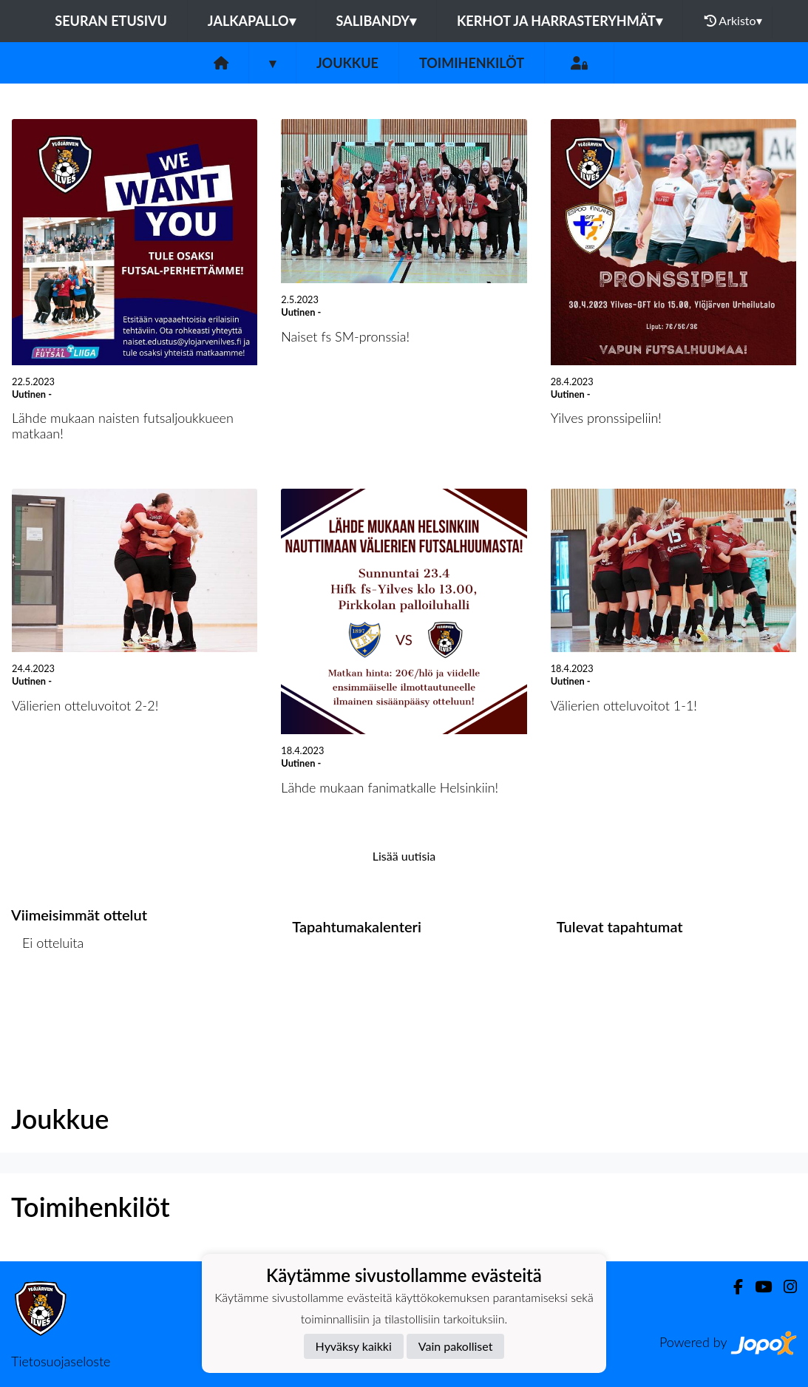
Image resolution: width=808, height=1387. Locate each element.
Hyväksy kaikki (354, 1346)
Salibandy (376, 21)
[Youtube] (757, 1287)
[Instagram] (784, 1287)
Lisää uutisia (404, 856)
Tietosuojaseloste (60, 1361)
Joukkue (347, 63)
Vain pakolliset (455, 1346)
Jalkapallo (252, 21)
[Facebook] (732, 1287)
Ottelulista (48, 1000)
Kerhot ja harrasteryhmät (559, 21)
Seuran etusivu (111, 21)
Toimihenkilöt (471, 63)
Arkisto (733, 21)
